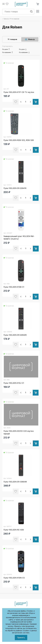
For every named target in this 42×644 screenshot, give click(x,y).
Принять (21, 637)
